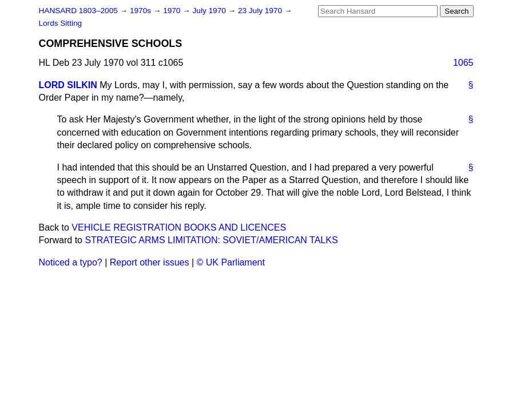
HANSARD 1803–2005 (78, 10)
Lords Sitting (60, 23)
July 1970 (210, 10)
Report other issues (149, 262)
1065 (463, 63)
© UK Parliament (231, 262)
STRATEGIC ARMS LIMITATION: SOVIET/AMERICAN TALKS (211, 240)
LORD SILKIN (68, 85)
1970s (141, 10)
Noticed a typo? (70, 262)
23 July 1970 (261, 10)
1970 (172, 10)
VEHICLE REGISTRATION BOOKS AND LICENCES (179, 227)
